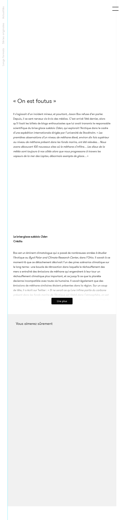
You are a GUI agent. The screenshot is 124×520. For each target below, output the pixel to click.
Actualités (3, 12)
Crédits (17, 241)
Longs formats (3, 57)
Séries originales (3, 33)
